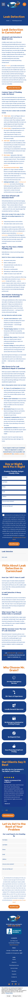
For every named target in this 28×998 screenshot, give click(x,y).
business (6, 165)
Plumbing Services (14, 965)
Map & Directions (14, 944)
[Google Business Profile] (9, 984)
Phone (3, 486)
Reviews (14, 971)
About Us (14, 962)
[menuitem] (14, 557)
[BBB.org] (19, 984)
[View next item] (6, 810)
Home (14, 959)
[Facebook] (12, 984)
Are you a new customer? (8, 501)
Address (4, 496)
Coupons (14, 974)
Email (3, 491)
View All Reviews (8, 815)
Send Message (14, 544)
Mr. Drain (8, 65)
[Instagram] (15, 984)
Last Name (4, 482)
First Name (4, 477)
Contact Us (14, 977)
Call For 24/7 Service (14, 87)
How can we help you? (7, 506)
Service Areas (14, 968)
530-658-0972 (14, 926)
